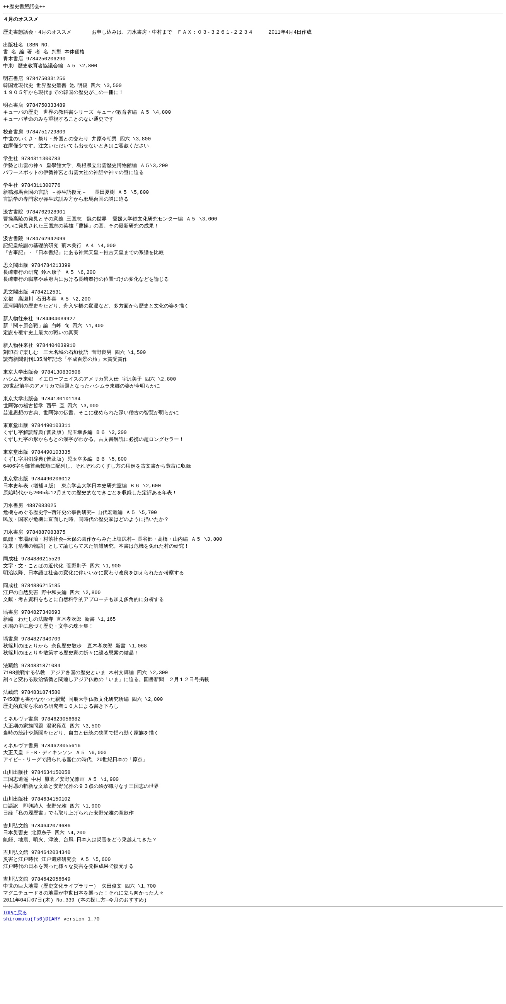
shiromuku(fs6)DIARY (31, 997)
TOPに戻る (15, 990)
